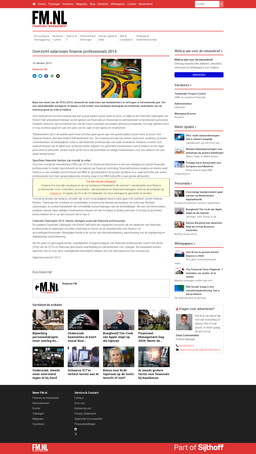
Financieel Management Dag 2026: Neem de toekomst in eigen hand (151, 337)
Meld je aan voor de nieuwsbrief (197, 51)
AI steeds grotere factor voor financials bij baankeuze (153, 374)
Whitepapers (118, 4)
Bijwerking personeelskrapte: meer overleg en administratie (45, 337)
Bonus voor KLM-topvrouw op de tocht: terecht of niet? (118, 374)
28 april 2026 (75, 327)
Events (42, 4)
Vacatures (68, 4)
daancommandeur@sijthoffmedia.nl (199, 349)
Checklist (102, 4)
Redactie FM (39, 69)
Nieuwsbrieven (40, 403)
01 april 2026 (146, 364)
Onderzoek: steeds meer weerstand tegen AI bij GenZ (46, 374)
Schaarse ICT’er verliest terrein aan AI (83, 372)
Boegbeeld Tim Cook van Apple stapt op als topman (118, 337)
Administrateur (183, 103)
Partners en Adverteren (45, 397)
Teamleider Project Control (190, 93)
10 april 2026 (40, 364)
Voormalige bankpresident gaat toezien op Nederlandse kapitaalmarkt (204, 196)
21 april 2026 (110, 327)
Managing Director (185, 113)
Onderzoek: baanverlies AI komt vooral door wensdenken (82, 337)
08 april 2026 (75, 364)
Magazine (81, 4)
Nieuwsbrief (146, 4)
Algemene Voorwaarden (88, 418)
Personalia (182, 183)
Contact (132, 4)
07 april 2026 (110, 364)
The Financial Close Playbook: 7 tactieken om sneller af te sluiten (204, 273)
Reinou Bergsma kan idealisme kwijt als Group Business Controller (204, 226)
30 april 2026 (40, 327)
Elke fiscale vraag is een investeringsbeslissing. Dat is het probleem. (203, 290)
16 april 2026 (146, 327)
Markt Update (184, 127)
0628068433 (186, 345)
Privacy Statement (85, 413)
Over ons (79, 403)
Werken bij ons (82, 408)
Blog (92, 4)
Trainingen (54, 4)
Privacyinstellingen (84, 424)
